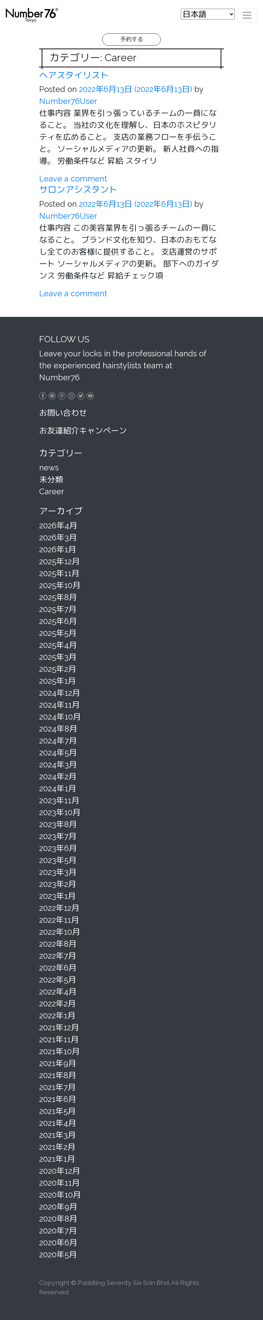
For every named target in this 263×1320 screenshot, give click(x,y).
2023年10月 (59, 812)
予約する (131, 39)
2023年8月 (58, 824)
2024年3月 (58, 764)
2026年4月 (58, 525)
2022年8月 (57, 943)
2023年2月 (57, 884)
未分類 (51, 479)
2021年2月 (57, 1147)
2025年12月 (59, 561)
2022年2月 (57, 1003)
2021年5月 (57, 1111)
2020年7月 (58, 1230)
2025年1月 (57, 681)
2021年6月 (57, 1099)
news (49, 467)
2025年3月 (57, 657)
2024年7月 (58, 740)
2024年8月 (58, 728)
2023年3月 (57, 872)
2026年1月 (57, 549)
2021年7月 (57, 1087)
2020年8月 (58, 1218)
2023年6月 (58, 848)
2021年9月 (57, 1063)
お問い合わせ (63, 413)
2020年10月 (60, 1194)
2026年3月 (58, 537)
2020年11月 (59, 1182)
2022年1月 (57, 1015)
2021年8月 (57, 1075)
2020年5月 (58, 1254)
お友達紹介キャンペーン (83, 430)
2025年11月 (59, 573)
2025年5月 (57, 633)
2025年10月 (59, 585)
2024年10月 (60, 716)
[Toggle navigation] (247, 15)
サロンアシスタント (78, 189)
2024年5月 (58, 752)
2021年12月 (59, 1027)
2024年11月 (59, 704)
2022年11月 (59, 920)
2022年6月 (57, 967)
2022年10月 (59, 931)
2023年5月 (57, 860)
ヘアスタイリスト (74, 75)
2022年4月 (57, 991)
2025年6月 (58, 621)
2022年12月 (59, 908)
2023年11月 (59, 800)
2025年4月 (58, 645)
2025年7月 (57, 609)
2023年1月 (57, 896)
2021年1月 (57, 1159)
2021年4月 (57, 1123)
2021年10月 (59, 1051)
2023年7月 (57, 836)
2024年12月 (59, 692)
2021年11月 (59, 1039)
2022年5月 (57, 979)
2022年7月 (57, 955)
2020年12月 (59, 1171)
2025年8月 (58, 597)
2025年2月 (57, 669)
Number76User (68, 101)
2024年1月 (57, 788)
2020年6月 (58, 1242)
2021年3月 (57, 1135)
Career (51, 491)
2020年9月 (58, 1206)
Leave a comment (73, 178)
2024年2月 (57, 776)
